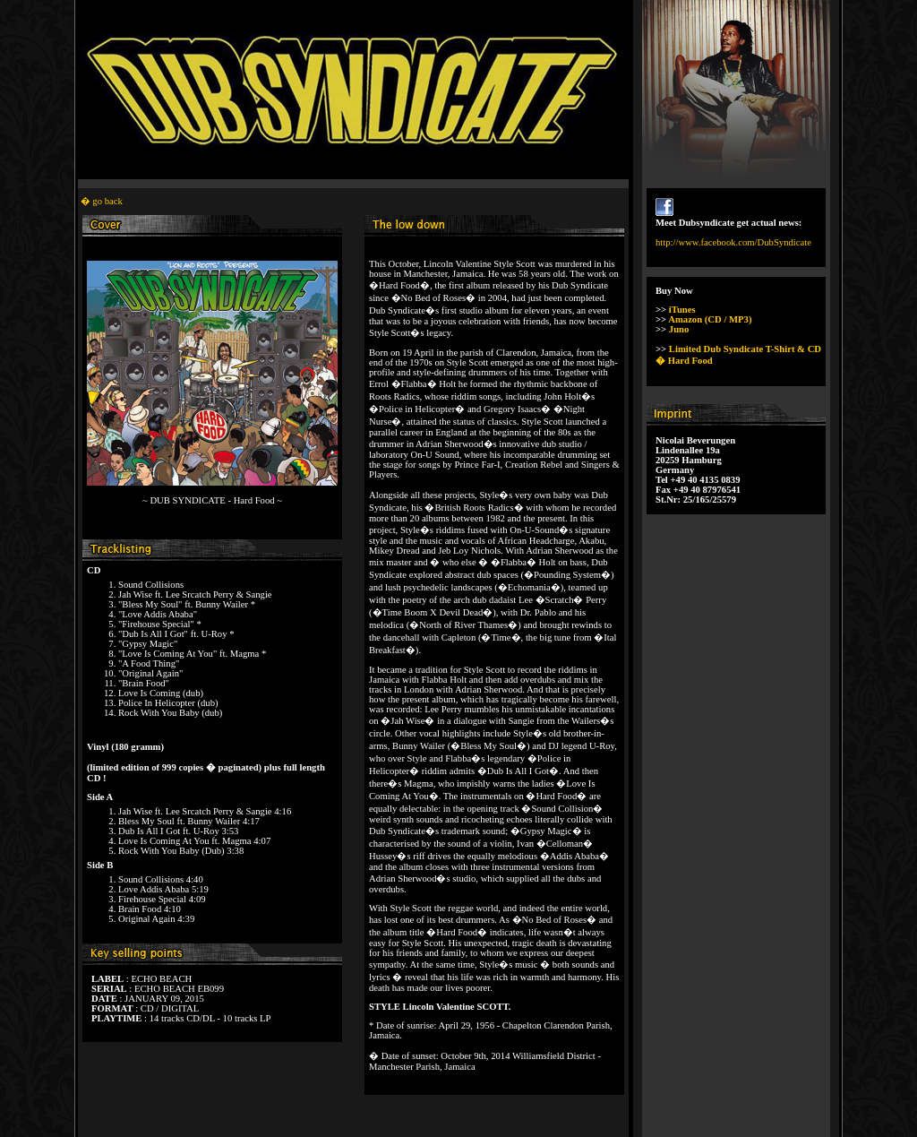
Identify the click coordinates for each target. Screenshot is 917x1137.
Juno (679, 329)
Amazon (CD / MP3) (709, 319)
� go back (102, 201)
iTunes (682, 309)
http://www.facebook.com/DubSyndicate (733, 242)
